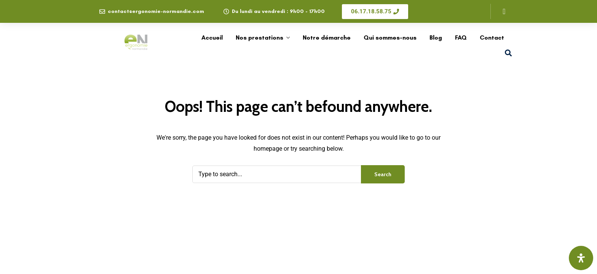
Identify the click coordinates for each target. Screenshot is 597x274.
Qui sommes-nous (390, 37)
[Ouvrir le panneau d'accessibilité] (581, 258)
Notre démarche (327, 37)
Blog (435, 37)
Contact (492, 37)
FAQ (461, 37)
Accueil (212, 37)
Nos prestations (259, 37)
